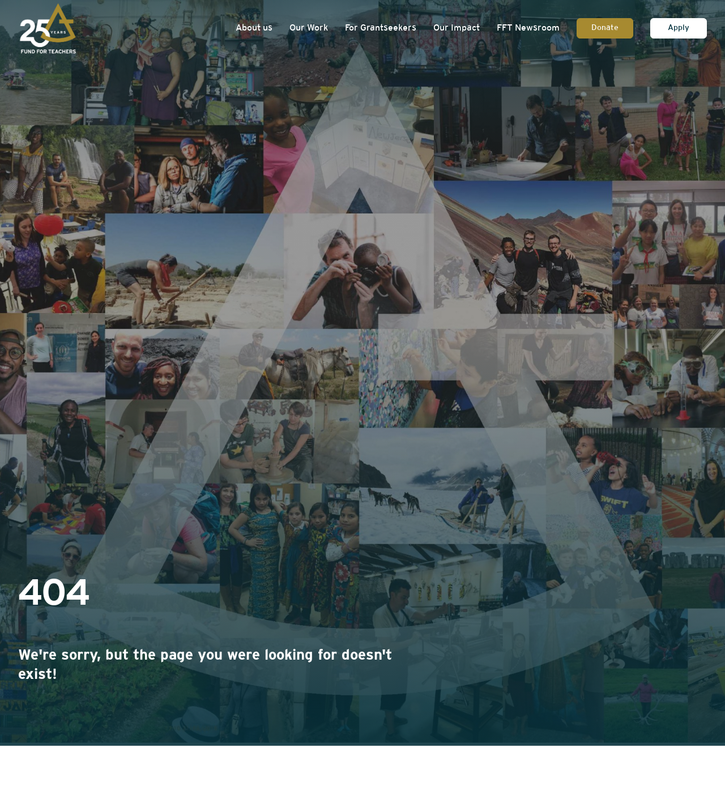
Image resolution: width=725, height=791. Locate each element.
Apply (678, 28)
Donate (605, 28)
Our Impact (456, 28)
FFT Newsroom (528, 28)
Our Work (308, 28)
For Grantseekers (380, 28)
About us (254, 28)
